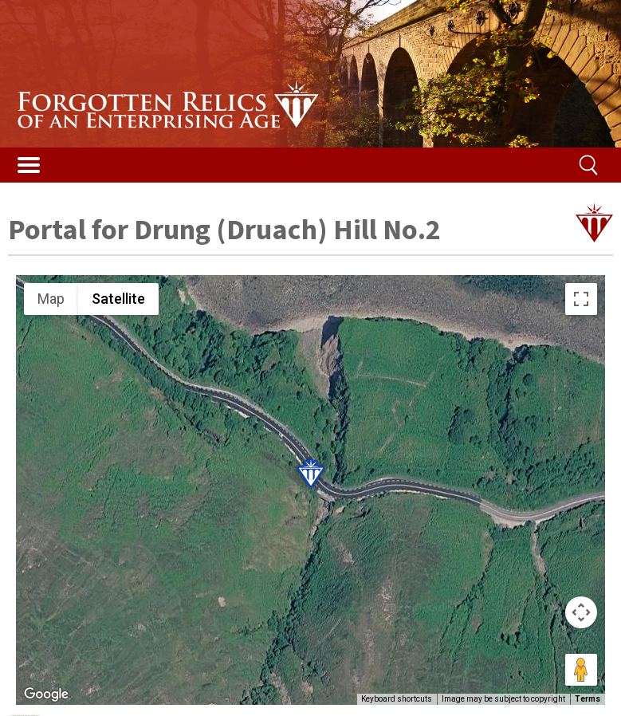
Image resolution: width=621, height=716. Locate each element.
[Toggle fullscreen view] (581, 299)
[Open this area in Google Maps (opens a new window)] (46, 694)
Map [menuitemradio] (51, 298)
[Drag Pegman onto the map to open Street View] (581, 670)
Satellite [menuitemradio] (118, 298)
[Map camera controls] (581, 612)
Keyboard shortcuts (396, 698)
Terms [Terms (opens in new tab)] (587, 698)
